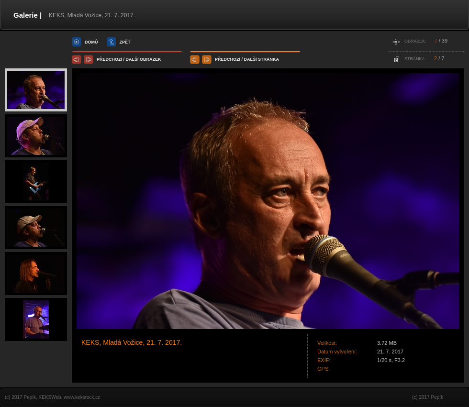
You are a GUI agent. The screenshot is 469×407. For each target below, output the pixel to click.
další (132, 59)
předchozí (109, 59)
